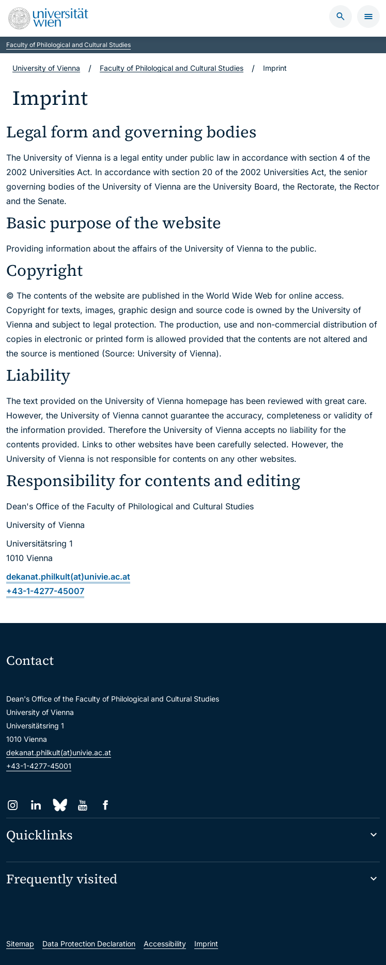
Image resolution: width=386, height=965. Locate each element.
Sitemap (20, 943)
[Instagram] (12, 805)
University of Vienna (46, 68)
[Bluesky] (59, 805)
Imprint (206, 943)
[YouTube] (82, 805)
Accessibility (165, 943)
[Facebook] (105, 805)
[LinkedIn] (36, 805)
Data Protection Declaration (88, 943)
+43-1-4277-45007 (45, 591)
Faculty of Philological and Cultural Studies (68, 45)
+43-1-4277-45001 (38, 765)
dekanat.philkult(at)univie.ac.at (68, 576)
